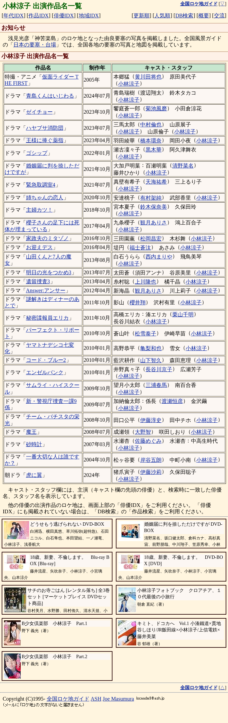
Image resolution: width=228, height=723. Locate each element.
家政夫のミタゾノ (47, 238)
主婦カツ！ (39, 210)
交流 (219, 15)
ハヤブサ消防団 (44, 128)
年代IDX (13, 15)
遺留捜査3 (38, 281)
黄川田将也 (148, 77)
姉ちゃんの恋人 (44, 197)
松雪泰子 (145, 333)
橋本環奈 (151, 140)
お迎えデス (39, 247)
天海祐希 (156, 182)
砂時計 (34, 444)
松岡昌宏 (151, 238)
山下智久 (151, 360)
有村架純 (151, 198)
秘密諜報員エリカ (47, 318)
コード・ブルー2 (46, 360)
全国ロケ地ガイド (68, 699)
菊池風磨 (156, 108)
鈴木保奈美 (153, 207)
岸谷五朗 (151, 460)
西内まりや (159, 257)
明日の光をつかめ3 (48, 272)
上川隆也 (145, 282)
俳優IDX (64, 15)
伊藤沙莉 (151, 472)
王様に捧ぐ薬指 (44, 140)
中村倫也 (151, 124)
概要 (203, 15)
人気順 (162, 15)
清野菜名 (183, 166)
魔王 (31, 432)
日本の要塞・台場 (34, 44)
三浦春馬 (156, 385)
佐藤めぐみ (148, 441)
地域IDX (89, 15)
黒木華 (154, 149)
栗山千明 (183, 314)
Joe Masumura (118, 699)
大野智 (143, 432)
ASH (96, 699)
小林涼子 (129, 84)
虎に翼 (34, 475)
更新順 (142, 15)
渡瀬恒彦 (172, 401)
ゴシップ (36, 153)
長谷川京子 (159, 369)
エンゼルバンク (44, 372)
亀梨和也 (151, 348)
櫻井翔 (138, 302)
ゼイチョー (39, 112)
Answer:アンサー (45, 290)
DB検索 (184, 15)
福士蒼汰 (140, 247)
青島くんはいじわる (50, 96)
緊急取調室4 (40, 185)
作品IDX (38, 15)
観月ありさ (153, 222)
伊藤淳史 (151, 420)
